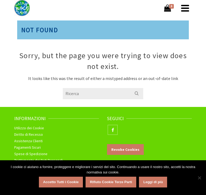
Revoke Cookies (125, 149)
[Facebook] (113, 130)
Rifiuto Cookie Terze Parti (111, 182)
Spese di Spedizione (30, 153)
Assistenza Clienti (28, 140)
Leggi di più (153, 182)
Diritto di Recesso (28, 134)
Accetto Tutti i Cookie (61, 182)
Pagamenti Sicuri (27, 147)
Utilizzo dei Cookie (29, 128)
